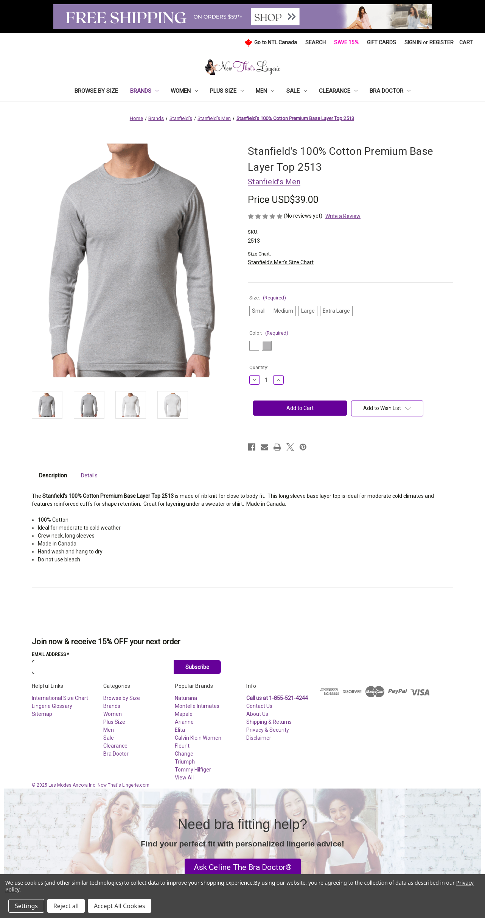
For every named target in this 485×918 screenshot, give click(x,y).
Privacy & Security (267, 730)
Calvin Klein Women (198, 738)
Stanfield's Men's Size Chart (281, 262)
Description (53, 475)
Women (184, 90)
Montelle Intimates (197, 706)
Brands (144, 90)
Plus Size (227, 90)
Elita (180, 730)
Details (89, 475)
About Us (257, 714)
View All (184, 778)
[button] (243, 868)
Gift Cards (381, 42)
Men (265, 90)
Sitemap (42, 714)
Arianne (184, 722)
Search (315, 42)
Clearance (338, 90)
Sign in (412, 42)
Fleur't (182, 746)
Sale (296, 90)
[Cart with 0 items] (466, 42)
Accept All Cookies (119, 906)
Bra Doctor (390, 90)
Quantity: (258, 367)
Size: (267, 298)
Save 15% (346, 42)
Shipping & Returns (269, 722)
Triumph (185, 762)
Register (441, 42)
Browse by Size (96, 90)
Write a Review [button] (343, 216)
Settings (26, 906)
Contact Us (259, 706)
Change (184, 754)
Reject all (66, 906)
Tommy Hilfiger (193, 770)
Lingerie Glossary (52, 706)
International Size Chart (60, 698)
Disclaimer (258, 738)
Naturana (186, 698)
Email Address (50, 654)
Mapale (184, 714)
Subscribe (197, 667)
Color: (268, 333)
